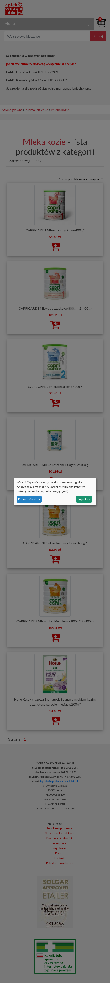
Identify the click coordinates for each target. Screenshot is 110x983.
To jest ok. (84, 499)
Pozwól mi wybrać (29, 499)
